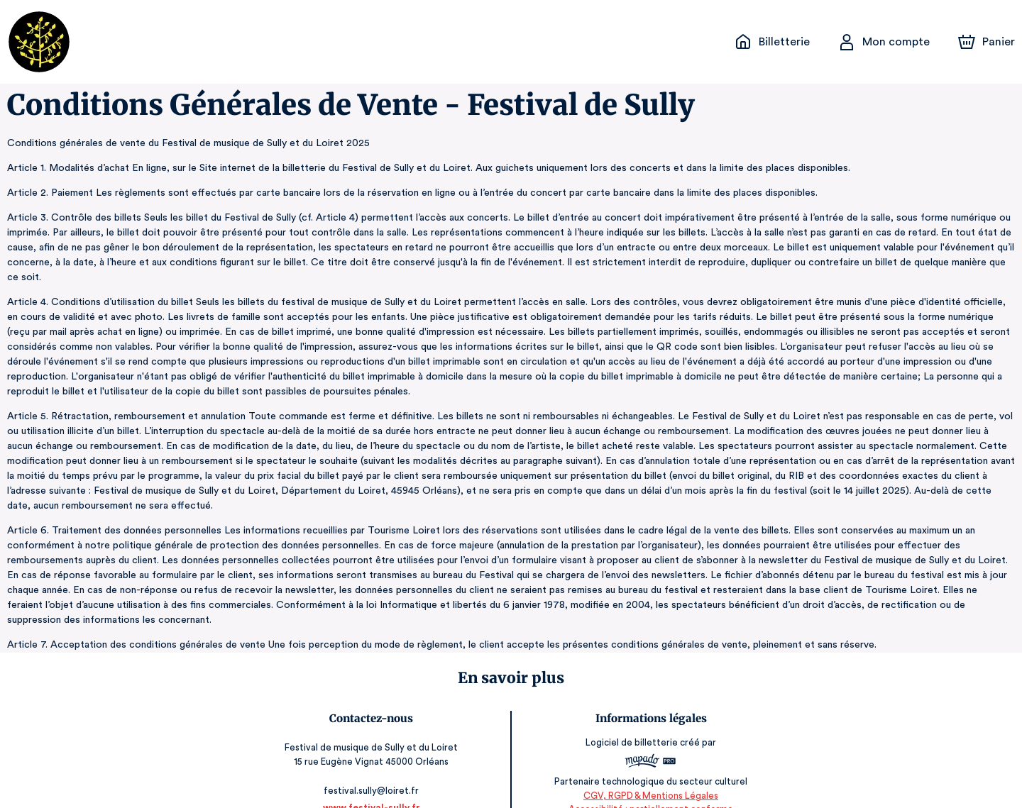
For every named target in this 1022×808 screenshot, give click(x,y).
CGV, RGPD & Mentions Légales (649, 765)
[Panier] (986, 42)
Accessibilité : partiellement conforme (649, 779)
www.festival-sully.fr (373, 778)
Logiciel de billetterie (631, 712)
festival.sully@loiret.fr (373, 761)
